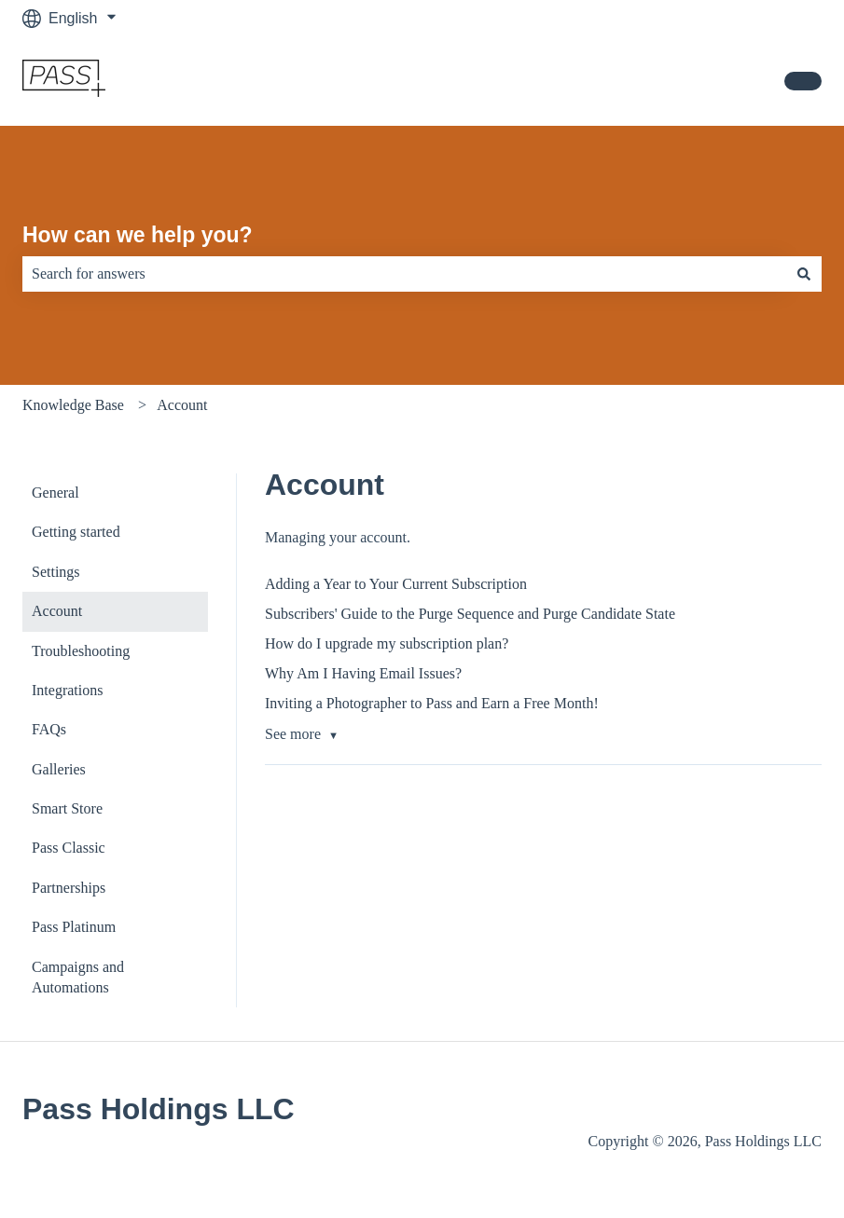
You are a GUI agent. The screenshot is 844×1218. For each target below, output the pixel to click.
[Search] (804, 274)
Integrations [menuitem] (67, 690)
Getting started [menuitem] (76, 532)
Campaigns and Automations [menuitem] (78, 977)
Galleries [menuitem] (59, 769)
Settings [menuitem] (56, 572)
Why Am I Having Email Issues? (363, 673)
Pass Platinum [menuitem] (74, 927)
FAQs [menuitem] (49, 729)
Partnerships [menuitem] (68, 888)
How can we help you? (137, 235)
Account (182, 405)
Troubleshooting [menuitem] (81, 651)
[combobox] (404, 274)
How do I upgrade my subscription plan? (386, 643)
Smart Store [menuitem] (67, 808)
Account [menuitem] (57, 611)
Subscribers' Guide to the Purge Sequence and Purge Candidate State (470, 614)
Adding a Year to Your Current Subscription (396, 584)
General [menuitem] (55, 492)
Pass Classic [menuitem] (68, 847)
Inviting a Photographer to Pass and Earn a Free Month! (432, 703)
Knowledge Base (73, 405)
